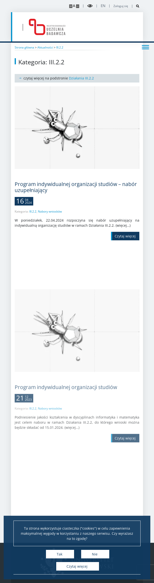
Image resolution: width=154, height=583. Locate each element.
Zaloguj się (120, 6)
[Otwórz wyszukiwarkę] (135, 6)
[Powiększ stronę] (70, 6)
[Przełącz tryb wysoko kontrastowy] (90, 6)
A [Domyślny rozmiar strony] (74, 6)
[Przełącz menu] (145, 46)
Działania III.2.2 (81, 78)
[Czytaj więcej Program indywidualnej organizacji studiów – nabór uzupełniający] (125, 243)
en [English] (103, 6)
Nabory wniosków (50, 218)
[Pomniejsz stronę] (77, 6)
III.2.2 (32, 218)
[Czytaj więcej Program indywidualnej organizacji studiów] (125, 510)
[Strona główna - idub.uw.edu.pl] (47, 26)
